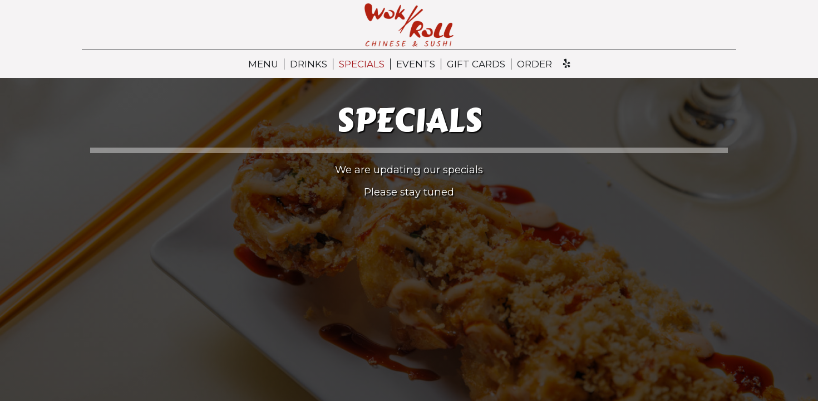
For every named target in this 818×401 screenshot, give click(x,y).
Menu (263, 64)
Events (415, 64)
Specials (362, 64)
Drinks (308, 64)
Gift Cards (476, 64)
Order (534, 64)
